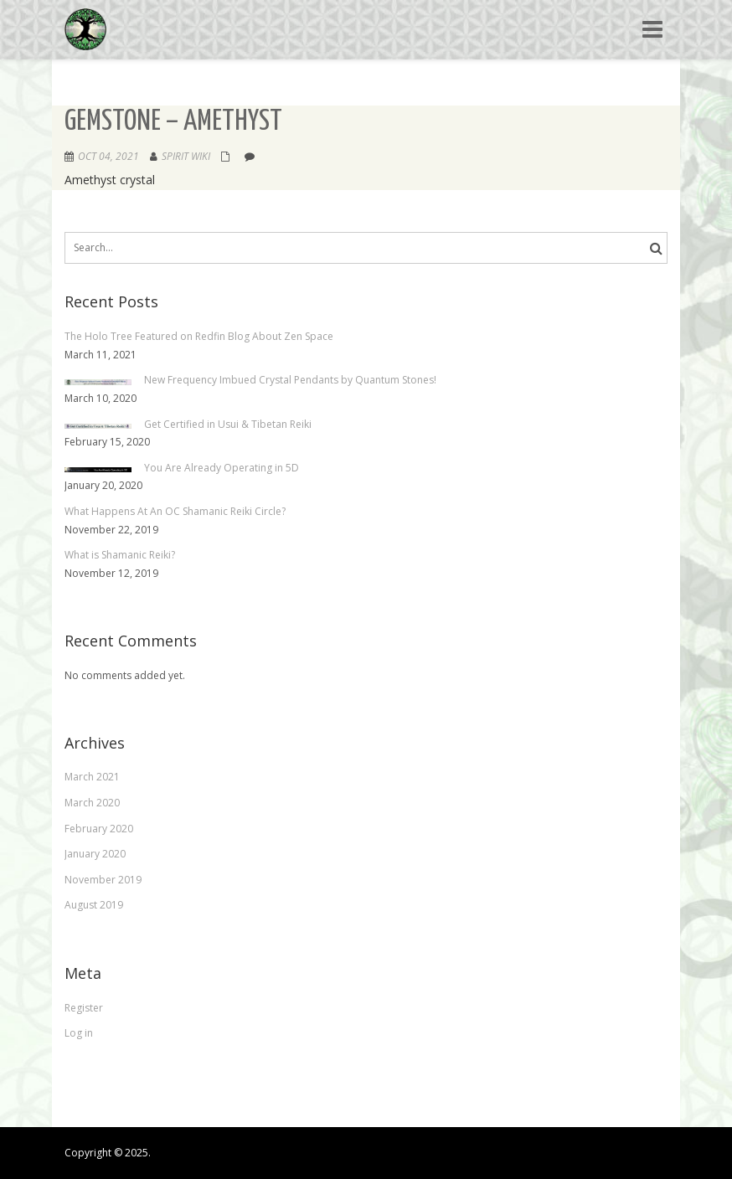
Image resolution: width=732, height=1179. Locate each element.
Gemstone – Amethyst (173, 122)
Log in (78, 1033)
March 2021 (92, 777)
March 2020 (92, 802)
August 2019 (93, 905)
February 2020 (98, 828)
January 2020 (95, 854)
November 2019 (103, 880)
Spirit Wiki (186, 156)
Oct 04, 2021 (108, 156)
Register (83, 1008)
